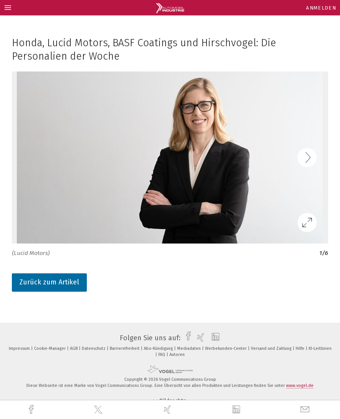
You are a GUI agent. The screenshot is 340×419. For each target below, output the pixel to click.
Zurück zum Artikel (49, 282)
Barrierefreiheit (125, 348)
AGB (74, 348)
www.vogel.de (300, 385)
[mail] (306, 410)
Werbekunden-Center (226, 348)
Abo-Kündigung (159, 348)
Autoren (177, 354)
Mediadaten (189, 348)
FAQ (162, 354)
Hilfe (301, 348)
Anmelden (321, 8)
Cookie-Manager (50, 348)
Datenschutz (94, 348)
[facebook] (32, 410)
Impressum (20, 348)
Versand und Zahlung (272, 348)
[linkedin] (237, 410)
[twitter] (99, 409)
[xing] (168, 409)
